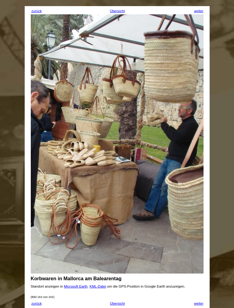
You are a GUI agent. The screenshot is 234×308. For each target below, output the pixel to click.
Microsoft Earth (76, 286)
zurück (36, 11)
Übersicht (117, 11)
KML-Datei (98, 286)
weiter (199, 11)
